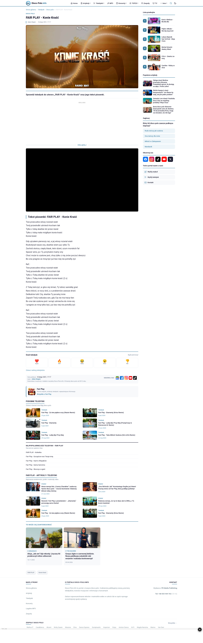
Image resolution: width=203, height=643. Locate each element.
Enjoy (114, 627)
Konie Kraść (42, 572)
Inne (163, 3)
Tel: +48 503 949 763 (166, 594)
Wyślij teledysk (151, 177)
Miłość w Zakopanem (153, 141)
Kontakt (148, 183)
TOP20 (133, 3)
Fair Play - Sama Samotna (35, 465)
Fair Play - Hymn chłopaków (36, 461)
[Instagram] (126, 378)
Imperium (106, 627)
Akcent (48, 627)
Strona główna (31, 10)
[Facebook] (122, 378)
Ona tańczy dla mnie (152, 136)
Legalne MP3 (31, 608)
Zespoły (145, 3)
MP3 (110, 3)
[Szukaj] (171, 3)
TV (155, 3)
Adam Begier (32, 22)
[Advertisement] (82, 122)
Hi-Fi (132, 627)
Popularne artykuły (150, 75)
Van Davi (161, 627)
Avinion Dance (124, 627)
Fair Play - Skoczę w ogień (35, 469)
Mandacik (148, 147)
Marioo (153, 627)
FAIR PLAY (31, 572)
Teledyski (98, 3)
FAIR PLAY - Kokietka (33, 452)
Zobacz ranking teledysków (35, 370)
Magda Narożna (142, 627)
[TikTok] (135, 378)
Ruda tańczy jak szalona (154, 131)
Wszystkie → (172, 623)
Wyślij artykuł (151, 172)
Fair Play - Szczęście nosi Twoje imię (39, 456)
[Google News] (117, 378)
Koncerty (121, 3)
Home (74, 3)
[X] (170, 159)
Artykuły (85, 3)
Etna (75, 627)
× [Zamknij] (199, 629)
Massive (68, 627)
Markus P (30, 627)
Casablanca (40, 627)
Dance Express (84, 627)
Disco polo (50, 10)
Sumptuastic (96, 627)
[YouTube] (130, 378)
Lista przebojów (149, 12)
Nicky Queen (58, 627)
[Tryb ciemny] (175, 3)
